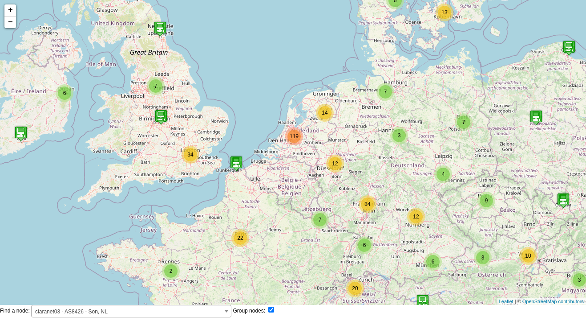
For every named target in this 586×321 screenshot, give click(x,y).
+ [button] (10, 10)
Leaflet (506, 301)
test (293, 152)
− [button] (10, 22)
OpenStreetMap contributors (553, 301)
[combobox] (131, 311)
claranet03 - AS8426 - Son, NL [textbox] (71, 312)
